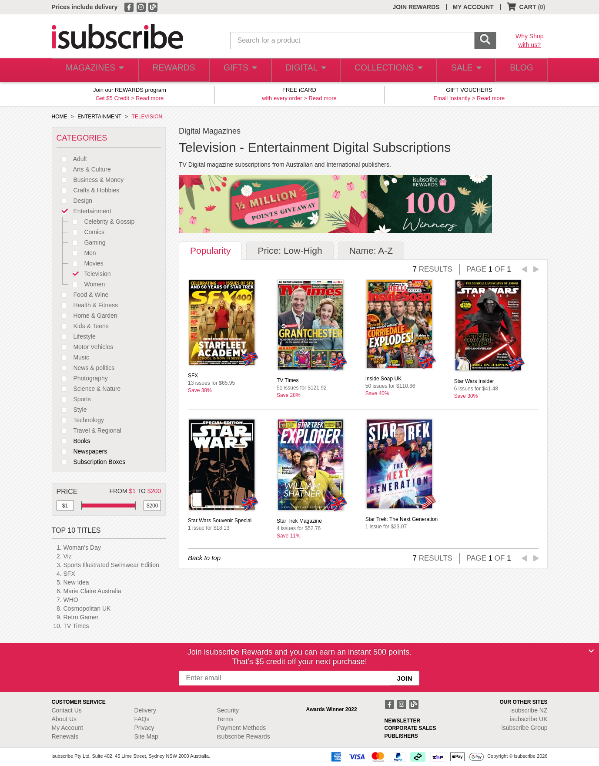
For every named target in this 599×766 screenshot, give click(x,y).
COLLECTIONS (385, 70)
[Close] (591, 651)
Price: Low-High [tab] (290, 250)
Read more (150, 98)
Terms (225, 719)
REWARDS (171, 70)
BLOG (519, 70)
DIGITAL (305, 70)
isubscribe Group (525, 727)
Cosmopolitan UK (87, 608)
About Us (64, 719)
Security (228, 710)
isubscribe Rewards (243, 736)
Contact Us (67, 710)
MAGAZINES (93, 70)
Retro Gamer (81, 617)
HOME (59, 117)
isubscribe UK (528, 719)
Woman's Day (82, 547)
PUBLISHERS (401, 736)
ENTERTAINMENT (99, 117)
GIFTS (238, 70)
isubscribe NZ (529, 710)
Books (73, 440)
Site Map (146, 736)
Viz (68, 556)
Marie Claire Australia (92, 591)
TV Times (76, 625)
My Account (67, 727)
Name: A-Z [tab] (371, 250)
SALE (462, 70)
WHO (71, 599)
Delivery (145, 710)
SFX (69, 573)
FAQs (142, 719)
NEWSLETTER (403, 721)
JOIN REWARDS (415, 6)
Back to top (204, 557)
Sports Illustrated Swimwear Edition (111, 564)
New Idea (76, 582)
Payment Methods (241, 727)
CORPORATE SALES (410, 728)
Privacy (144, 727)
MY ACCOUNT (473, 6)
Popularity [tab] (210, 250)
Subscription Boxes (91, 461)
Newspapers (82, 451)
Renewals (65, 736)
